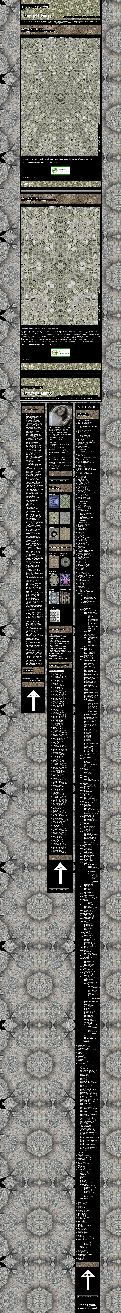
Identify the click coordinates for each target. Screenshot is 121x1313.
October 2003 (58, 833)
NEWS (67, 21)
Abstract (83, 1172)
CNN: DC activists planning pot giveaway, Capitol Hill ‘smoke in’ (34, 481)
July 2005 (56, 806)
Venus (86, 931)
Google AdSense (84, 550)
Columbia (87, 917)
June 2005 (56, 807)
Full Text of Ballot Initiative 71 (33, 581)
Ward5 (86, 738)
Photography (82, 1159)
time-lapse (82, 1223)
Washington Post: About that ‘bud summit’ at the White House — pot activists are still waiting (34, 543)
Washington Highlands (88, 746)
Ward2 (86, 733)
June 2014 (56, 695)
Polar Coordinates (91, 1194)
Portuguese (82, 1162)
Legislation (84, 514)
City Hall (87, 670)
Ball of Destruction (58, 650)
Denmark (91, 986)
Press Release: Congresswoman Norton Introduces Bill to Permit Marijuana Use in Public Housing (34, 417)
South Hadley (89, 820)
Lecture (81, 587)
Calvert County (89, 809)
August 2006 (57, 788)
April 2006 (56, 793)
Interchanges (93, 620)
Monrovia (87, 1014)
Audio (80, 464)
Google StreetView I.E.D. (60, 643)
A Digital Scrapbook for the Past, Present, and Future (81, 17)
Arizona (83, 602)
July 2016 (56, 687)
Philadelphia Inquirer (88, 1114)
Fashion (81, 531)
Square (86, 1196)
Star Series (84, 1198)
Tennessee (84, 932)
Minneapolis (88, 826)
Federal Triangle (90, 681)
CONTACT (77, 23)
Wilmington (88, 757)
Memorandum (83, 1046)
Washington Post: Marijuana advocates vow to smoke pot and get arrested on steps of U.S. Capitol (34, 475)
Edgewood (88, 680)
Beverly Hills (89, 611)
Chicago (87, 779)
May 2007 (56, 775)
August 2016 (57, 686)
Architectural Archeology (87, 457)
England (91, 990)
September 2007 (59, 770)
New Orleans (89, 800)
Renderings (82, 1169)
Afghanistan (88, 978)
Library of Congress (85, 591)
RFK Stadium (89, 724)
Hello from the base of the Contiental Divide (34, 659)
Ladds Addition (91, 902)
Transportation (83, 1225)
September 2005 (59, 803)
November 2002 (58, 848)
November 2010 (58, 717)
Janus (82, 1174)
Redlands (87, 633)
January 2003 (58, 846)
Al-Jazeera (84, 1068)
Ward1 (86, 732)
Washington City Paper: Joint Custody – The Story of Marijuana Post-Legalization (34, 440)
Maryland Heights (90, 840)
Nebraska (83, 848)
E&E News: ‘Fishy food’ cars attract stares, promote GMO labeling (34, 594)
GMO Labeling (83, 547)
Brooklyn (91, 867)
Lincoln (87, 849)
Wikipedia (81, 1251)
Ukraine (87, 1037)
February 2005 (58, 813)
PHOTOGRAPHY (46, 23)
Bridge (80, 478)
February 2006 (58, 796)
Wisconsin (84, 972)
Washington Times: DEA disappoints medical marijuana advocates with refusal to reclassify (35, 529)
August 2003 (57, 836)
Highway (81, 567)
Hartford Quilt (31, 504)
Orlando (87, 762)
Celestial (81, 489)
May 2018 (56, 675)
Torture (80, 1224)
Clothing (81, 495)
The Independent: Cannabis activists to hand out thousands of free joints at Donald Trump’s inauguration (34, 522)
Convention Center (91, 674)
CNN (82, 1077)
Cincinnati (88, 895)
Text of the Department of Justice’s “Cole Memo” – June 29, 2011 (34, 613)
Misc (82, 1181)
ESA (79, 527)
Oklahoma (84, 896)
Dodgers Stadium (91, 617)
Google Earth (83, 553)
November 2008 (58, 751)
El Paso (87, 942)
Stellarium (82, 1213)
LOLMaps (81, 1044)
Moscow (91, 1020)
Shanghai (91, 982)
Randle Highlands (90, 721)
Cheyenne (87, 1041)
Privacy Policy (75, 398)
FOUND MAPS (84, 21)
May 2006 (56, 792)
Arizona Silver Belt (87, 1071)
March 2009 (57, 745)
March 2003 (57, 843)
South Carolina (85, 916)
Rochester (88, 885)
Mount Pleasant (90, 717)
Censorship (82, 490)
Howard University (91, 692)
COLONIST (74, 21)
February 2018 (58, 676)
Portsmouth (88, 855)
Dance (80, 509)
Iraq (85, 1004)
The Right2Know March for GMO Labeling (34, 601)
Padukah (87, 796)
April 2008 (56, 760)
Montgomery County (91, 811)
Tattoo (80, 1220)
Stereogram (82, 1214)
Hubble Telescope (84, 575)
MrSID (80, 1053)
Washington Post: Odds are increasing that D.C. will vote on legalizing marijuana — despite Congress (34, 572)
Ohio (82, 894)
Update (80, 1231)
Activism (81, 433)
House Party (82, 573)
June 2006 (56, 791)
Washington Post (86, 1144)
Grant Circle (88, 689)
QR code (81, 1165)
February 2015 (58, 691)
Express (87, 1146)
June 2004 (56, 824)
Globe (86, 1188)
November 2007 (58, 767)
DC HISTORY (52, 21)
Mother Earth (85, 1183)
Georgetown (88, 682)
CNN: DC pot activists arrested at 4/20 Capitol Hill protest (35, 460)
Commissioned (83, 498)
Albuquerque (89, 860)
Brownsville (88, 939)
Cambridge (88, 819)
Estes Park (88, 652)
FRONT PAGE (28, 21)
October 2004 (58, 818)
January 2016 (58, 690)
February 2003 (58, 844)
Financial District (91, 639)
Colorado (83, 648)
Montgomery (88, 598)
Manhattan (92, 871)
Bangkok (87, 949)
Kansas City (88, 838)
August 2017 (57, 679)
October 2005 (58, 802)
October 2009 (58, 735)
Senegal (87, 1022)
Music (80, 1058)
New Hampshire (86, 854)
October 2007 (58, 768)
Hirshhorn (92, 700)
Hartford (87, 658)
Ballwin (87, 833)
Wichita (87, 791)
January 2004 (58, 829)
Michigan (83, 822)
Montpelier (88, 957)
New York (83, 862)
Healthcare (82, 565)
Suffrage (83, 520)
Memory (83, 1180)
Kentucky (83, 793)
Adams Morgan (89, 660)
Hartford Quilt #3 (32, 501)
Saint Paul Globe (86, 1118)
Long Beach (92, 623)
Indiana (83, 783)
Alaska (82, 600)
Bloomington (89, 785)
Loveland (87, 655)
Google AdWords (84, 551)
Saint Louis (88, 842)
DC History (82, 510)
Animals (81, 445)
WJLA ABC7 (84, 1148)
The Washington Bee (88, 1128)
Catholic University (91, 667)
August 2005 (57, 804)
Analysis (81, 443)
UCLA (90, 629)
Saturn (86, 928)
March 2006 (57, 795)
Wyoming (83, 1040)
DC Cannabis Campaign (89, 426)
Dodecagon (88, 1187)
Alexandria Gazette (87, 1070)
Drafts (82, 501)
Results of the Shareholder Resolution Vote (34, 578)
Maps (82, 516)
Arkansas (83, 607)
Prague (86, 1018)
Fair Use (83, 398)
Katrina (87, 1244)
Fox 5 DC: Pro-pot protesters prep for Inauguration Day (33, 499)
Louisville (88, 794)
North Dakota (85, 891)
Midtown (95, 881)
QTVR (80, 1166)
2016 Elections (83, 430)
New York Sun (85, 1100)
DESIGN (62, 23)
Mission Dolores (91, 644)
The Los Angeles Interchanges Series (57, 635)
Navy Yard (88, 718)
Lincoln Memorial (91, 705)
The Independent (86, 1125)
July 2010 (56, 723)
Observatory (88, 720)
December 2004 (58, 815)
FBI (79, 533)
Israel (86, 1007)
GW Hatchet (84, 1088)
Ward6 (86, 739)
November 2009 (58, 734)
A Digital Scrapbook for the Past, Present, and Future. (74, 395)
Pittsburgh (88, 909)
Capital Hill (88, 664)
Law (79, 586)
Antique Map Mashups (59, 642)
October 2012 (58, 704)
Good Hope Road (90, 687)
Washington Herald (87, 1140)
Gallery (80, 540)
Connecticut (84, 656)
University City (89, 844)
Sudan (86, 1036)
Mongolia (87, 1012)
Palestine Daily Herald (88, 1108)
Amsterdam (96, 998)
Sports (80, 1207)
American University (88, 662)
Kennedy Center (90, 695)
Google (80, 549)
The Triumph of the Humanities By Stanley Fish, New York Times (34, 652)
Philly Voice (84, 1115)
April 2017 (56, 683)
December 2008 (58, 749)
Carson (90, 615)
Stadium (81, 1209)
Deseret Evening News (88, 1082)
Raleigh (87, 889)
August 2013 (57, 701)
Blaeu (80, 475)
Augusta (87, 802)
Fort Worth (88, 943)
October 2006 (58, 785)
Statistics (81, 1211)
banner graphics (84, 468)
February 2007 (58, 779)
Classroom (82, 494)
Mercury (87, 925)
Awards (80, 465)
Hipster (80, 569)
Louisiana (84, 797)
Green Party (82, 564)
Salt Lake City (89, 954)
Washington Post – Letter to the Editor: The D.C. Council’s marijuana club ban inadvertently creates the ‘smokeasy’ (34, 551)
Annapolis (88, 805)
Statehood (84, 519)
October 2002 (58, 850)
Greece (90, 993)
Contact (93, 398)
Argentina (91, 1026)
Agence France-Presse (88, 1066)
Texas (82, 936)
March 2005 (57, 811)
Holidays (81, 572)
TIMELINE (60, 21)
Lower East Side (94, 879)
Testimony (82, 1221)
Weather (81, 1239)
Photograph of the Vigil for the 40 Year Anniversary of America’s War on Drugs (34, 638)
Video (80, 1234)
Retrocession (85, 517)
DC (81, 659)
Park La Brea (93, 626)
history (80, 571)
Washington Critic (84, 1238)
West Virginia (85, 969)
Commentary (82, 497)
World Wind (82, 1255)
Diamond (87, 1185)
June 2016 (56, 688)
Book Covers (83, 476)
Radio (80, 1168)
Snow (82, 1247)
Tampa (86, 767)
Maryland (83, 804)
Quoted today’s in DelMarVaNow (32, 567)
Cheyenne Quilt (30, 198)
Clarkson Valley (90, 834)
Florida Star (84, 1085)
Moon (86, 927)
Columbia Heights (90, 671)
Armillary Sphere (86, 451)
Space (82, 921)
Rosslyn (87, 965)
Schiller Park (89, 782)
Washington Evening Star (89, 1137)
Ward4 (86, 736)
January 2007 (58, 781)
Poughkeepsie (89, 884)
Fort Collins (88, 653)
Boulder (87, 649)
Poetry (80, 1161)
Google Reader (83, 556)
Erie (85, 906)
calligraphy (82, 482)
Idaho (82, 775)
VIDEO (69, 23)
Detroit (86, 823)
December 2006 (58, 782)
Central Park (95, 875)
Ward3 (86, 735)
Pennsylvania (85, 905)
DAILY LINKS (83, 508)
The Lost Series (57, 638)
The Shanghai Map (58, 648)
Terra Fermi (55, 640)
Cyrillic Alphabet (84, 506)
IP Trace (81, 583)
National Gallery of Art (93, 708)
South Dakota (85, 918)
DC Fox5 (83, 1078)
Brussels (87, 979)
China (86, 980)
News (80, 1063)
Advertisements (83, 441)
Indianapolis (88, 786)
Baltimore (87, 807)
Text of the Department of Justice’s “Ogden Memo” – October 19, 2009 (34, 618)
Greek (80, 561)
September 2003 (59, 835)
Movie (80, 1052)
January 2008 (58, 764)
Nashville (87, 935)
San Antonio (88, 946)
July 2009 (56, 739)
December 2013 (58, 698)
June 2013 (56, 702)
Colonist (51, 398)
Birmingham (88, 597)
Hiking (80, 568)
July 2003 (56, 837)
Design (80, 522)
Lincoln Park (89, 696)
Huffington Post (86, 1092)
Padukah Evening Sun (88, 1107)
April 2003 (56, 842)
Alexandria (88, 960)
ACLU (80, 431)
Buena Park (88, 612)
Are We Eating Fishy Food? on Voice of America (33, 590)
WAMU (82, 1133)
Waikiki (91, 773)
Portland (87, 900)
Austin (86, 938)
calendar (81, 480)
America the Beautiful (34, 655)
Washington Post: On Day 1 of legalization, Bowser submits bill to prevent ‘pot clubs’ (34, 557)
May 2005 (56, 808)
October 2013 (58, 699)
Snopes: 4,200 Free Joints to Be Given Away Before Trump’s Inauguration (34, 516)
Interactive (82, 580)
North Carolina (85, 887)
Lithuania (91, 994)
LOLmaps (54, 645)
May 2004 (56, 825)
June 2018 (56, 673)
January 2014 (58, 697)
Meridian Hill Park (91, 714)
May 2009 (56, 742)
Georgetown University (88, 684)
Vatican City (88, 1038)
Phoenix (87, 604)
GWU (86, 691)
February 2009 (58, 746)
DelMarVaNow (85, 1081)
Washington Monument (92, 712)
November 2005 (58, 800)
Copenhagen (96, 987)
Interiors (81, 582)
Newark (87, 858)
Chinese (81, 491)
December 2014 (58, 694)
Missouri (83, 831)
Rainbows (83, 1246)
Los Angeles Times (87, 1095)
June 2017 (56, 682)
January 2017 (58, 684)
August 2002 (57, 851)
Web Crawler (82, 1250)
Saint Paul (88, 827)
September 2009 (59, 737)
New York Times (86, 1102)
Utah (82, 950)
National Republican (87, 1099)
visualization (83, 1236)
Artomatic (81, 460)
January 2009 (58, 748)
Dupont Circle (89, 677)
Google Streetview (85, 557)
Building (81, 479)
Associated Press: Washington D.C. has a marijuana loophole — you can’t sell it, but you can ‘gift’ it (34, 434)
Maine (82, 801)
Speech (80, 1206)
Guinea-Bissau (89, 1001)
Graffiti (80, 560)
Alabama (83, 595)
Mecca (86, 1008)
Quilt (82, 1184)
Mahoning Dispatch (87, 1096)
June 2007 (56, 774)
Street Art (81, 1217)
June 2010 (56, 724)
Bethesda (87, 808)
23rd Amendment (86, 513)
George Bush (83, 545)
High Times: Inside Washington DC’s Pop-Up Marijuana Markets (34, 423)
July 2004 (56, 822)
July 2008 (56, 756)
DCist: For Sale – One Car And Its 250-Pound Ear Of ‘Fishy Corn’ (34, 456)
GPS (79, 558)
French (80, 539)
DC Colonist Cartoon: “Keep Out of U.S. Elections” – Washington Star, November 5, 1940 (34, 631)
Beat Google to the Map (87, 469)
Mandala (83, 1179)
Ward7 (86, 740)
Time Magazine (85, 1129)
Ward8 (86, 742)
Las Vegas (88, 852)
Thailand (83, 947)
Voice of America (86, 1131)
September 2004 (59, 820)
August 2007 (57, 771)
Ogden (86, 951)
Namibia (87, 1015)
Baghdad (91, 1005)
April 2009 (56, 744)
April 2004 (56, 826)
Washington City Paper (88, 1135)
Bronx (90, 866)
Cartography (82, 486)
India (86, 1003)
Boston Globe (85, 1074)
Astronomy (82, 461)
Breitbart (83, 1075)
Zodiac (80, 1259)
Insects (80, 579)
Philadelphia (88, 907)
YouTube (81, 1258)
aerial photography (85, 442)
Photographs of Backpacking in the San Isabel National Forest (35, 663)
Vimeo (80, 1235)
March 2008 (57, 762)
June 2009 (56, 741)
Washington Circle (91, 743)
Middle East (88, 1011)
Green (80, 562)
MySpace (81, 1059)
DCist (82, 1079)
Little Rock (88, 608)
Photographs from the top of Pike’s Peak (34, 657)
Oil (79, 1154)
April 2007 (56, 777)
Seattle (86, 968)
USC (89, 630)
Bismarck (87, 892)
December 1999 (58, 853)
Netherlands (92, 996)
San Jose (87, 647)
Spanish (81, 1205)
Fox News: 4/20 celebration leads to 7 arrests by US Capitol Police (34, 465)
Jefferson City (89, 837)
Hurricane (84, 1242)
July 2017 (56, 680)
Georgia (83, 768)
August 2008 (57, 755)
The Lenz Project (57, 652)
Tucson (87, 605)
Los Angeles (88, 613)
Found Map (82, 538)
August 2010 (57, 722)
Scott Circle (88, 725)
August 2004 (57, 821)
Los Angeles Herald (87, 1093)
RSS (88, 398)
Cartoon (81, 487)
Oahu (86, 772)
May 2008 (56, 759)
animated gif (82, 446)
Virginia (83, 958)
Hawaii (82, 771)
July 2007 (56, 773)
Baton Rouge (89, 798)
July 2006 (56, 789)
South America (89, 1025)
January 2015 (58, 693)
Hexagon (87, 1190)
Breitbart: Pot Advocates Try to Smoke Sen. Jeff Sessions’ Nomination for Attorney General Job (34, 509)
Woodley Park (89, 751)
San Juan (87, 911)
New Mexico (84, 859)
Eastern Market (89, 678)
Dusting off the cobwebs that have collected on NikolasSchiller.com (33, 563)
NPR (81, 1104)
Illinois (83, 778)
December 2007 (58, 766)
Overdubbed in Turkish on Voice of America (34, 586)
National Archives (84, 1062)
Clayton (87, 836)
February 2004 (58, 828)
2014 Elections (83, 423)
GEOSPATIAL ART (40, 21)
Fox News (84, 1086)
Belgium (91, 985)
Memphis (87, 934)
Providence (88, 914)
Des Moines (88, 789)
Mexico (86, 1009)
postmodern (82, 1163)
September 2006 (59, 786)
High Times (84, 1091)
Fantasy (81, 529)
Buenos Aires (95, 1028)
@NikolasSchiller (88, 407)
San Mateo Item (86, 1122)
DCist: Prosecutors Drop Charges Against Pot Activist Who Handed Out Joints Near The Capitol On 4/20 (35, 446)
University (82, 1229)
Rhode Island (85, 913)
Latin (80, 585)
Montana (83, 845)
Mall (85, 699)
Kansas (83, 790)
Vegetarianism (83, 1232)
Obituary (81, 1152)
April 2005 (56, 810)
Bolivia (90, 1030)
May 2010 (56, 726)
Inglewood (92, 619)
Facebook (81, 528)
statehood (81, 1210)
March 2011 (57, 712)
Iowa (82, 787)
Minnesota (84, 825)
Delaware (83, 756)
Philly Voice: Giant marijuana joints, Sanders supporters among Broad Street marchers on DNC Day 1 (35, 536)
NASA (80, 1060)
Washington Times (87, 1147)
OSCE (80, 1158)
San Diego (88, 635)
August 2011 (57, 705)
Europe (86, 983)
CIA (85, 963)
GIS (79, 546)
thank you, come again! (87, 1306)
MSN (79, 1055)
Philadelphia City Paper (89, 1111)
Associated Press (86, 1073)
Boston (86, 818)
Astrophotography (84, 462)
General (81, 543)
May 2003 (56, 840)
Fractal (83, 1173)
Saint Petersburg (90, 764)
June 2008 (56, 757)
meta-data (81, 1048)
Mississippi (84, 829)
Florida (83, 758)
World (82, 976)
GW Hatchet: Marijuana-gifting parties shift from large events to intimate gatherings (34, 428)
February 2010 (58, 730)
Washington (84, 967)
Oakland (87, 631)
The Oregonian (85, 1126)
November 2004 (58, 817)
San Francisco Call (87, 1121)
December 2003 (58, 831)
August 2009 (57, 738)
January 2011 (58, 715)
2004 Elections (83, 420)
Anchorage (88, 601)
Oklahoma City (89, 898)
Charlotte (87, 888)
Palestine (87, 1016)
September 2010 (59, 720)
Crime (80, 505)
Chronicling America (85, 493)
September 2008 (59, 753)
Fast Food (82, 532)
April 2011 (56, 710)
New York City (89, 865)
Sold (79, 1203)
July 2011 (56, 706)
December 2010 (58, 716)
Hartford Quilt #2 (32, 503)
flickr (80, 536)
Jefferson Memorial (91, 702)
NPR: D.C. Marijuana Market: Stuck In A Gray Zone (33, 452)
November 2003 (58, 832)
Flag (79, 535)
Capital (80, 483)
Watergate (88, 749)
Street (80, 1216)
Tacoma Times (85, 1124)
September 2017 (59, 677)
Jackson (87, 830)
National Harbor (90, 813)
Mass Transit (83, 1045)
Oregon (83, 899)
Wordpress (82, 1253)
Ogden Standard (86, 1106)
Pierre (86, 920)
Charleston (88, 971)
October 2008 (58, 752)
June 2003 (56, 839)
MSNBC (83, 1097)
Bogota (94, 1033)
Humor (80, 576)
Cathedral (87, 666)
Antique (81, 449)
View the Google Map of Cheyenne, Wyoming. (39, 162)
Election (81, 525)
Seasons (81, 1202)
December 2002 (58, 847)
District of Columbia (64, 398)
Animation (82, 447)
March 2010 (57, 728)
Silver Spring (89, 815)
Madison (87, 974)
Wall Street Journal (87, 1132)
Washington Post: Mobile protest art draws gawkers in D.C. (34, 598)
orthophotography (84, 1157)
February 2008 (58, 763)
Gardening (82, 542)
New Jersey (84, 856)
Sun (85, 929)
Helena (86, 847)
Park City (87, 953)
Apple (80, 454)
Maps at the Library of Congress (60, 653)
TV (79, 1227)
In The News (82, 578)
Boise (86, 776)
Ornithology (82, 1155)
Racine (86, 975)
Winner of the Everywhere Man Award (59, 657)
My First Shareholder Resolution (33, 583)
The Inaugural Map (58, 647)
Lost (82, 1177)
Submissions (82, 1218)
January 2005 (58, 814)
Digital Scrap (83, 524)
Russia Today (85, 1117)
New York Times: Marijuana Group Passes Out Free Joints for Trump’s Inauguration (34, 493)
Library (80, 590)
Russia (86, 1019)
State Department (90, 727)
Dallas (86, 940)
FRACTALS (93, 21)
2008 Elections (83, 422)
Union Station (89, 731)
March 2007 (57, 778)
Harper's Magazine (87, 1089)
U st (85, 729)
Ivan (85, 1243)
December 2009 (58, 733)
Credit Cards (83, 503)
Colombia (91, 1032)
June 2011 (56, 708)
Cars (79, 484)
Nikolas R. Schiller (37, 398)
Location (81, 593)
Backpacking (82, 466)
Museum (81, 1056)
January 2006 (58, 797)
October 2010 (58, 719)
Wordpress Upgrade (85, 1254)
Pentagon (87, 964)
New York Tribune (86, 1103)
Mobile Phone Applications (88, 1049)
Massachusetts (85, 816)
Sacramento (88, 634)
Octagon (87, 1192)
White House (89, 750)
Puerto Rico (84, 910)
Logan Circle (89, 698)
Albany (86, 863)
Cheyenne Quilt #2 (32, 29)
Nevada (83, 851)
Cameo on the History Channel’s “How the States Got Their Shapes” (34, 647)
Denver (86, 651)
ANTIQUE (56, 23)
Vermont (83, 956)
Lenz (82, 1176)
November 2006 (58, 784)
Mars (86, 924)
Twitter (80, 1228)
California (84, 609)
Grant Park (92, 780)
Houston (87, 945)
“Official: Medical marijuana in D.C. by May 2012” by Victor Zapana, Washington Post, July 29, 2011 (33, 624)
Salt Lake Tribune (86, 1120)
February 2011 (58, 713)
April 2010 (56, 727)
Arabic (80, 455)
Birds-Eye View (83, 473)
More (86, 1191)
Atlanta (87, 769)
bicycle (80, 472)
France (90, 991)
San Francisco (89, 637)
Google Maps (83, 554)
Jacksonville (88, 760)
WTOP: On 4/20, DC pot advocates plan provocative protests (34, 470)
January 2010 (58, 731)
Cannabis (83, 435)
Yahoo (80, 1257)
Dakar (90, 1023)
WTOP (82, 1150)
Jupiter (86, 922)
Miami (86, 761)
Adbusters (82, 439)
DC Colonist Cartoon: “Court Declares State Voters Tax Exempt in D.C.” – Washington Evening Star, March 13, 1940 (35, 607)
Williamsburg (97, 869)
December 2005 (58, 799)
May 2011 (56, 709)
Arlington (87, 961)
